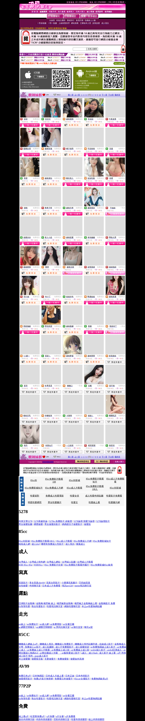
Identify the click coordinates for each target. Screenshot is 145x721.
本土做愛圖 (24, 659)
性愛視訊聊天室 (55, 606)
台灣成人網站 (53, 562)
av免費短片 (32, 624)
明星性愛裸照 (34, 502)
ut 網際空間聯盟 (44, 627)
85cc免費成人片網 (54, 488)
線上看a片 (24, 716)
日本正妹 (69, 676)
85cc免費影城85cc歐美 (102, 565)
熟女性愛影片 (38, 606)
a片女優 (60, 716)
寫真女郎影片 (53, 583)
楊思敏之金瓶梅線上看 (85, 603)
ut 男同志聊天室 (62, 627)
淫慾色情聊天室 (61, 719)
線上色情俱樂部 (96, 719)
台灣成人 (23, 562)
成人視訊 (69, 544)
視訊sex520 (67, 585)
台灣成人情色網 (37, 562)
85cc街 (33, 480)
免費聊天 (36, 149)
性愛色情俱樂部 (79, 719)
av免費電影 (55, 624)
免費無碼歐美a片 (99, 679)
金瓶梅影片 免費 (107, 603)
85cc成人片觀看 (74, 488)
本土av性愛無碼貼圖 (92, 606)
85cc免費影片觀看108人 (43, 541)
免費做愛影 (63, 659)
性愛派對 (34, 496)
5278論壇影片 (103, 521)
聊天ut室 (88, 627)
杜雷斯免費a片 (37, 716)
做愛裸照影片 (25, 679)
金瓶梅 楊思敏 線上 (45, 603)
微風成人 (80, 544)
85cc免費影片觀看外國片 (76, 565)
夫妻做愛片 (50, 659)
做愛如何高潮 (77, 659)
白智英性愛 (24, 606)
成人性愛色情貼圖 (94, 496)
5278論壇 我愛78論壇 (84, 521)
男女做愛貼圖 (25, 524)
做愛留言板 (37, 659)
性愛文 (74, 502)
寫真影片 (23, 583)
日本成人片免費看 (51, 585)
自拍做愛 (23, 585)
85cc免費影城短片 (34, 488)
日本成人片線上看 (55, 676)
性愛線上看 (94, 502)
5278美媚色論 (40, 521)
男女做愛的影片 (52, 524)
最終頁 (117, 95)
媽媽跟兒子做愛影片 (72, 524)
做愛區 (87, 524)
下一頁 (104, 95)
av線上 (22, 624)
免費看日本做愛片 (64, 679)
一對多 (122, 208)
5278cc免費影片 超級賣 (60, 521)
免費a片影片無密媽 (43, 679)
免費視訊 (36, 119)
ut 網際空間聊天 (27, 627)
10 (100, 95)
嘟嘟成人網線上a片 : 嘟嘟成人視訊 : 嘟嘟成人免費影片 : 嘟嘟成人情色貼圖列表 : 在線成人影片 (66, 644)
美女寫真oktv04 (37, 583)
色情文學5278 (25, 521)
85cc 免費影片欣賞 (53, 565)
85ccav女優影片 (82, 679)
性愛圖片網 (114, 502)
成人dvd (36, 544)
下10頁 (111, 95)
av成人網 (44, 624)
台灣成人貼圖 (69, 562)
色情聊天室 (35, 585)
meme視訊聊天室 (82, 585)
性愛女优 (74, 496)
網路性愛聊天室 (72, 606)
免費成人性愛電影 (55, 496)
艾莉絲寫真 (84, 583)
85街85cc (38, 565)
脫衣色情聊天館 (27, 719)
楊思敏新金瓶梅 (65, 603)
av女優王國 (68, 624)
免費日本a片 (25, 676)
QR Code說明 (119, 63)
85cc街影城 (74, 480)
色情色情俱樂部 (44, 719)
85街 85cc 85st (25, 565)
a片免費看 (70, 716)
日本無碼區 (38, 676)
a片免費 (50, 716)
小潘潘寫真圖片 (69, 583)
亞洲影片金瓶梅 (27, 603)
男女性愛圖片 (54, 502)
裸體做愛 (38, 524)
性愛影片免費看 (114, 496)
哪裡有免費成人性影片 (52, 544)
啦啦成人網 (24, 544)
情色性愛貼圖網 (48, 462)
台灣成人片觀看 (85, 562)
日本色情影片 (82, 676)
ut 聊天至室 (77, 627)
